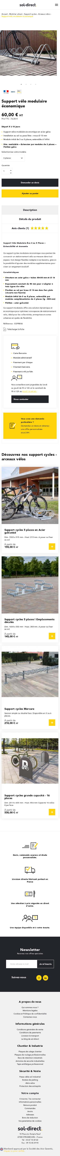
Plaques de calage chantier (30, 1051)
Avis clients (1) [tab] (30, 228)
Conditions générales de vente (30, 1029)
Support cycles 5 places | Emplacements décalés (29, 621)
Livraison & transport (30, 1036)
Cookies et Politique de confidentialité (30, 1014)
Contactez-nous (30, 1017)
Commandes (30, 1108)
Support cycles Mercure (19, 708)
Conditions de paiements (30, 1032)
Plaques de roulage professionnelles (30, 1055)
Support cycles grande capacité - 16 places (27, 797)
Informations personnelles (30, 1102)
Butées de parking (30, 1080)
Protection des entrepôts (30, 1086)
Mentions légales (30, 1010)
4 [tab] (35, 84)
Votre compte (30, 1093)
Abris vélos (30, 1083)
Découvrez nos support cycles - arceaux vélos (29, 456)
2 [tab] (26, 84)
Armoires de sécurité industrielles (30, 1061)
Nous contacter (21, 399)
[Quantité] (7, 171)
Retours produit (30, 1105)
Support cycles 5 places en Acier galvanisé (24, 531)
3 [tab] (30, 84)
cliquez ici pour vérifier (14, 1151)
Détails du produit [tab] (30, 219)
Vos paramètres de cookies (30, 1121)
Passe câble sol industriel (30, 1077)
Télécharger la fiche (13, 329)
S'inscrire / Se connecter (30, 1099)
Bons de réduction (30, 1118)
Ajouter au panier (30, 193)
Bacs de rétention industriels (30, 1058)
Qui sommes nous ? (30, 1007)
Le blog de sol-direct (30, 1039)
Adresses (30, 1115)
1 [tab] (21, 84)
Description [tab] (30, 209)
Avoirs (30, 1111)
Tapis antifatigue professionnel (30, 1064)
